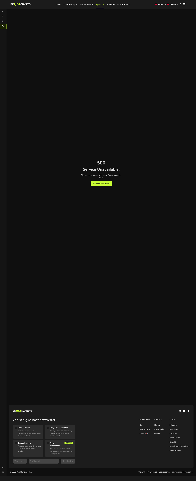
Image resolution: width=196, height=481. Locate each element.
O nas (142, 425)
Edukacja (173, 425)
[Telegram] (188, 411)
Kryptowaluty (159, 429)
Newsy (157, 425)
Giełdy (157, 433)
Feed (58, 4)
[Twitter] (180, 411)
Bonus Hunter (87, 4)
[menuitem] (3, 11)
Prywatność (152, 472)
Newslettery (71, 4)
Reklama (111, 4)
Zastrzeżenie (164, 472)
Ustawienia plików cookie (182, 472)
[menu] (3, 19)
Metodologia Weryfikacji (180, 446)
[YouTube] (184, 411)
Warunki (142, 472)
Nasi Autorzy (145, 429)
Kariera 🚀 (144, 433)
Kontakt (173, 442)
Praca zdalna (123, 4)
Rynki (100, 4)
